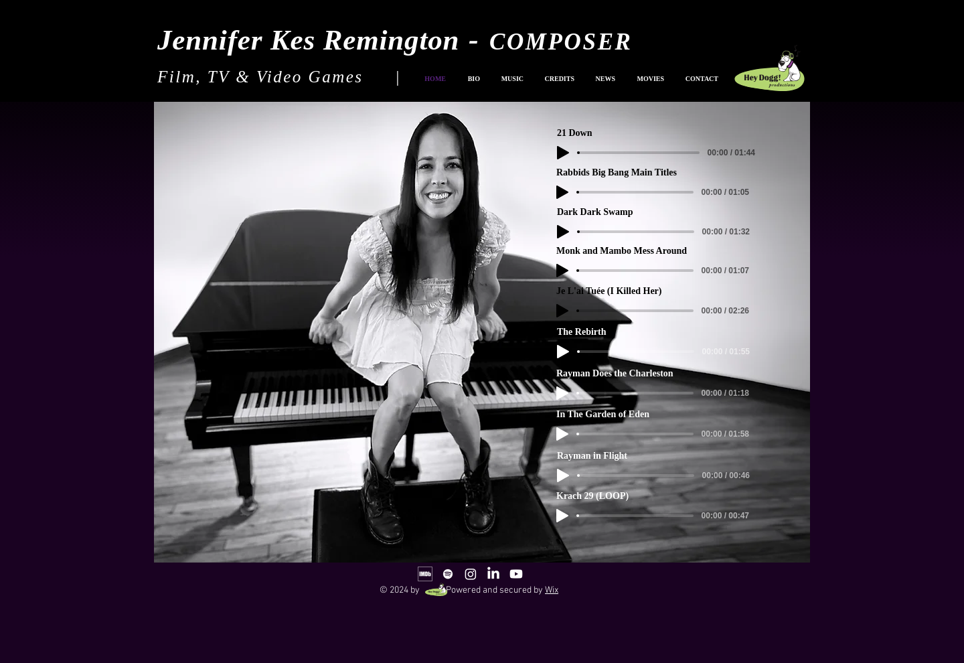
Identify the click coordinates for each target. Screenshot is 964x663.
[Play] (563, 475)
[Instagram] (470, 574)
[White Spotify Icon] (447, 574)
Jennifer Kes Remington (308, 40)
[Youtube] (516, 574)
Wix (551, 590)
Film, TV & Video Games (260, 77)
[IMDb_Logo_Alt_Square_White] (425, 574)
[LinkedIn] (493, 574)
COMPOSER (561, 42)
